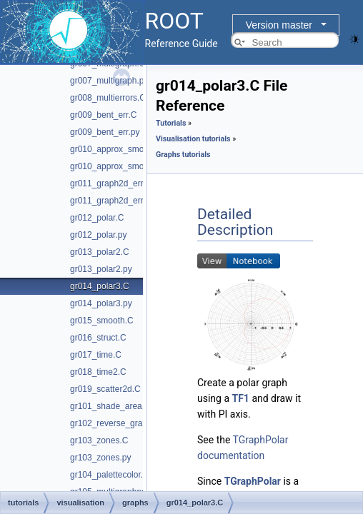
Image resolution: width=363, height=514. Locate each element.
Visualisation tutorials (193, 138)
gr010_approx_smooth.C (117, 149)
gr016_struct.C (98, 338)
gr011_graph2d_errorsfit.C (120, 183)
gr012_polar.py (98, 235)
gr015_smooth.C (102, 321)
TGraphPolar (252, 481)
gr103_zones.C (99, 440)
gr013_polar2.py (101, 269)
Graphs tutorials (183, 154)
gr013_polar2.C (99, 252)
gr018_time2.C (98, 372)
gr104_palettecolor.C (109, 475)
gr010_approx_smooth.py (118, 166)
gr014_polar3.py (101, 303)
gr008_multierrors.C (108, 98)
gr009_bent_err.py (104, 132)
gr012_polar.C (97, 218)
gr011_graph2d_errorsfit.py (122, 201)
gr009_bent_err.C (103, 115)
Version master (279, 25)
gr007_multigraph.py (109, 81)
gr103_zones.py (100, 458)
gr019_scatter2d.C (105, 389)
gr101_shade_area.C (110, 406)
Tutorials (171, 123)
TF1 (240, 398)
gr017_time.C (95, 355)
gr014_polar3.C (99, 286)
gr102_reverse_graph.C (115, 423)
